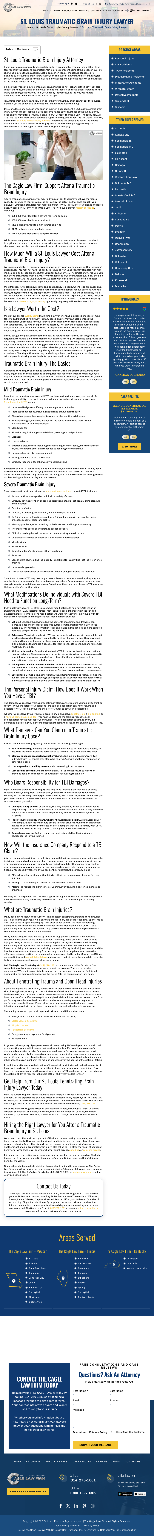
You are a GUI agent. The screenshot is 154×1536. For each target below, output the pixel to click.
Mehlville (120, 286)
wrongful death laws (36, 957)
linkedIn (76, 1506)
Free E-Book (88, 4)
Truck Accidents (124, 70)
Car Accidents (123, 64)
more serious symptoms (58, 491)
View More (129, 446)
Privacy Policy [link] (91, 1525)
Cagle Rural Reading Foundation (133, 4)
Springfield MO (124, 146)
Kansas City (122, 134)
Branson (120, 231)
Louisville (120, 189)
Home (45, 11)
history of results (85, 207)
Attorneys (55, 11)
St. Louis (120, 128)
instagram (92, 1506)
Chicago (82, 1273)
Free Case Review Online (28, 1491)
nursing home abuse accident (21, 717)
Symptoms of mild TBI (15, 402)
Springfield (35, 1292)
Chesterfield (36, 1302)
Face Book (61, 1506)
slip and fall (93, 714)
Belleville (120, 256)
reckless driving (91, 1150)
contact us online (81, 1172)
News (108, 11)
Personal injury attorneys (33, 301)
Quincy (81, 1287)
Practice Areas (69, 11)
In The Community (110, 4)
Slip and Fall (122, 100)
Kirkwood (121, 280)
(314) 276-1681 (141, 10)
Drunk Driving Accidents (130, 76)
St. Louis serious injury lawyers (33, 120)
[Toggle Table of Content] (34, 49)
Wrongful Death (124, 88)
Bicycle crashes (20, 1025)
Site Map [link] (75, 1525)
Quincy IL (120, 171)
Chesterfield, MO (125, 195)
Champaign (122, 243)
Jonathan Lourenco (129, 341)
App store (76, 4)
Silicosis (120, 106)
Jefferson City (123, 249)
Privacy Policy (98, 1432)
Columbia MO (123, 183)
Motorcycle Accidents (128, 82)
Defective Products (126, 94)
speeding (74, 1150)
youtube (84, 1506)
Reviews (101, 1461)
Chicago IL (121, 164)
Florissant (121, 158)
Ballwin (119, 274)
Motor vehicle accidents (24, 1021)
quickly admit (32, 316)
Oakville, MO (122, 237)
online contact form (88, 1208)
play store (72, 4)
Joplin (118, 207)
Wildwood (121, 262)
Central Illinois (124, 201)
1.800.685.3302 (83, 1493)
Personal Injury (124, 58)
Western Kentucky (126, 177)
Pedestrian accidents (23, 1029)
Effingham (121, 213)
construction (78, 714)
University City (124, 268)
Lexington (121, 152)
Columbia (34, 1273)
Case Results (97, 11)
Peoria (119, 225)
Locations (84, 11)
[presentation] (125, 381)
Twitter (68, 1506)
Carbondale (122, 219)
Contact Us (118, 11)
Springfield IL (123, 140)
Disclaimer (80, 1432)
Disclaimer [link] (61, 1525)
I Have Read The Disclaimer (130, 1433)
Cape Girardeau (37, 1268)
